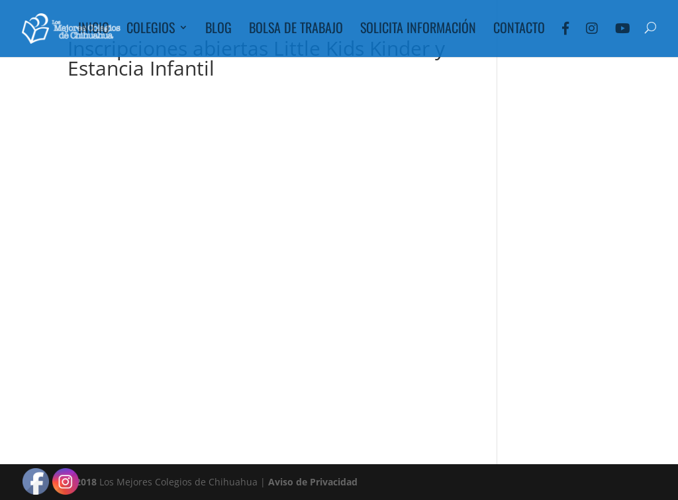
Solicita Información (418, 30)
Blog (218, 30)
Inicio (93, 30)
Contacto (519, 30)
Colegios (150, 30)
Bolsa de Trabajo (296, 30)
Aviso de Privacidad (313, 481)
